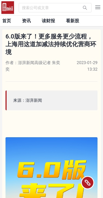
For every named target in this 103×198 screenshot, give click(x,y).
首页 (6, 20)
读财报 (48, 20)
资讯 (26, 20)
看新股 (72, 20)
